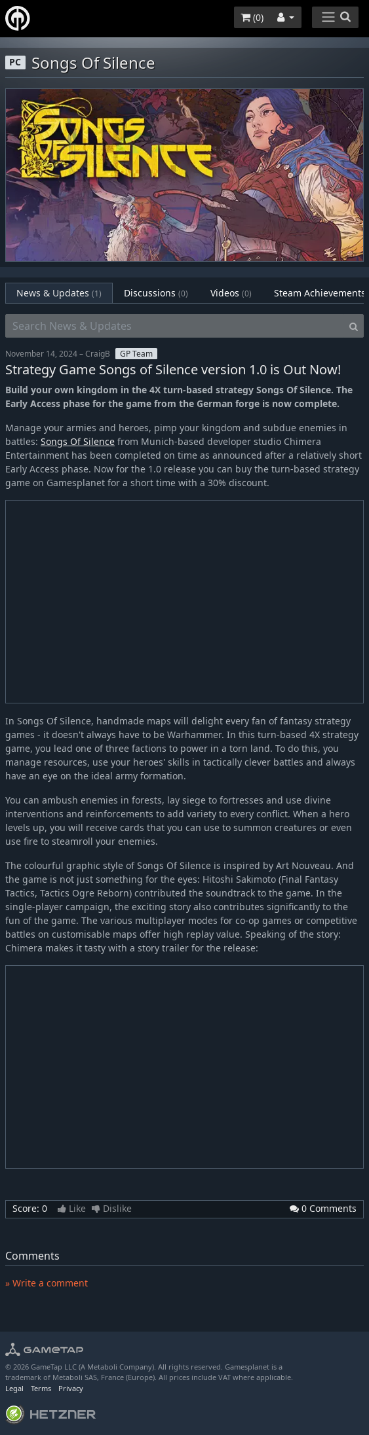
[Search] (353, 326)
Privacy (70, 1388)
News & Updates (59, 293)
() (252, 17)
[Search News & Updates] (174, 326)
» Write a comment (46, 1283)
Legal (14, 1388)
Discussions (156, 293)
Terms (41, 1388)
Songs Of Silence (78, 441)
